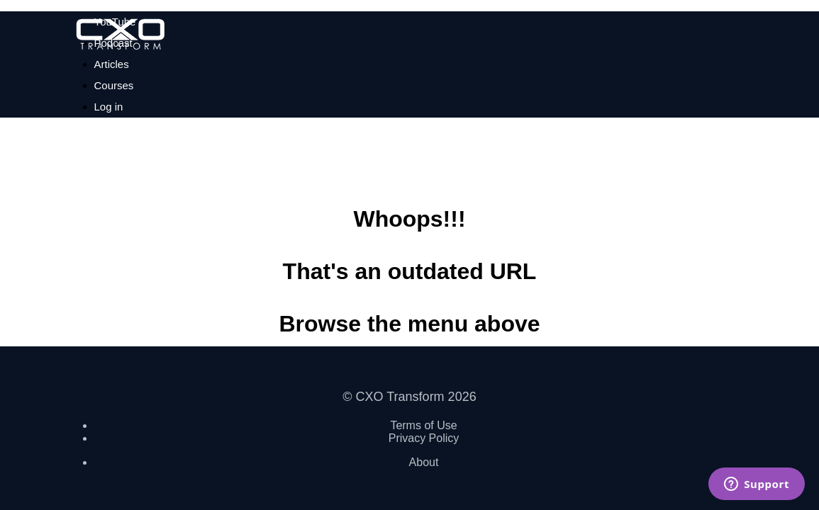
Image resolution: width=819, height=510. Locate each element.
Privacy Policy (424, 438)
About (424, 462)
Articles (111, 64)
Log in (108, 107)
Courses (114, 85)
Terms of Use (423, 425)
